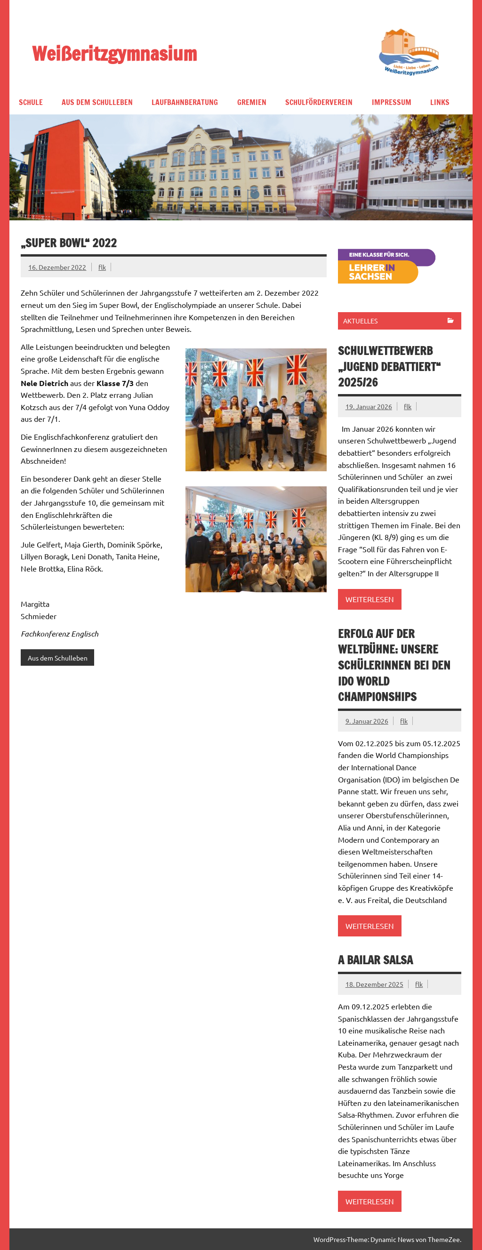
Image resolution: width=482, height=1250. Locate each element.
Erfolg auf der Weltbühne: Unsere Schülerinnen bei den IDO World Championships (394, 665)
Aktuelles (360, 320)
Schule (31, 102)
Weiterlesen (369, 599)
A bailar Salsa (375, 960)
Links (440, 102)
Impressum (391, 102)
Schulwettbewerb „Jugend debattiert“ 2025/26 (389, 366)
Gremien (251, 102)
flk (102, 267)
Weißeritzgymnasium (114, 53)
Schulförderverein (319, 102)
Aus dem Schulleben (97, 102)
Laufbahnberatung (185, 102)
